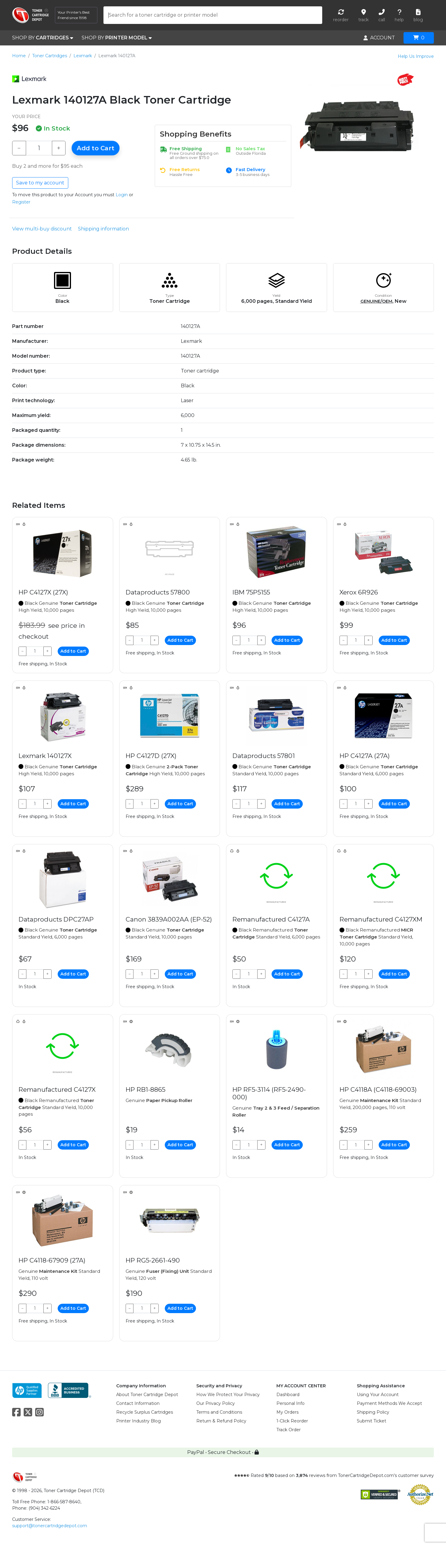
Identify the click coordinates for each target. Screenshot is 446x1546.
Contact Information (138, 1403)
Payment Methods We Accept (389, 1403)
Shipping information (103, 229)
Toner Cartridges (49, 55)
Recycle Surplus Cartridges (144, 1412)
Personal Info (290, 1403)
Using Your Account (378, 1394)
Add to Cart (95, 148)
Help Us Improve (416, 56)
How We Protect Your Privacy (228, 1394)
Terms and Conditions (219, 1412)
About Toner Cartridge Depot (147, 1394)
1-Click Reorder (292, 1421)
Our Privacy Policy (215, 1403)
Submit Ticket (371, 1421)
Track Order (288, 1429)
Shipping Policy (373, 1412)
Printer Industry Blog (138, 1421)
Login (122, 194)
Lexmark (82, 55)
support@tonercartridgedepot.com (49, 1525)
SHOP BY (42, 37)
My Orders (287, 1412)
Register (21, 202)
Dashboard (287, 1394)
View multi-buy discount (42, 229)
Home (19, 55)
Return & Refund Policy (221, 1421)
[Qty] (39, 148)
